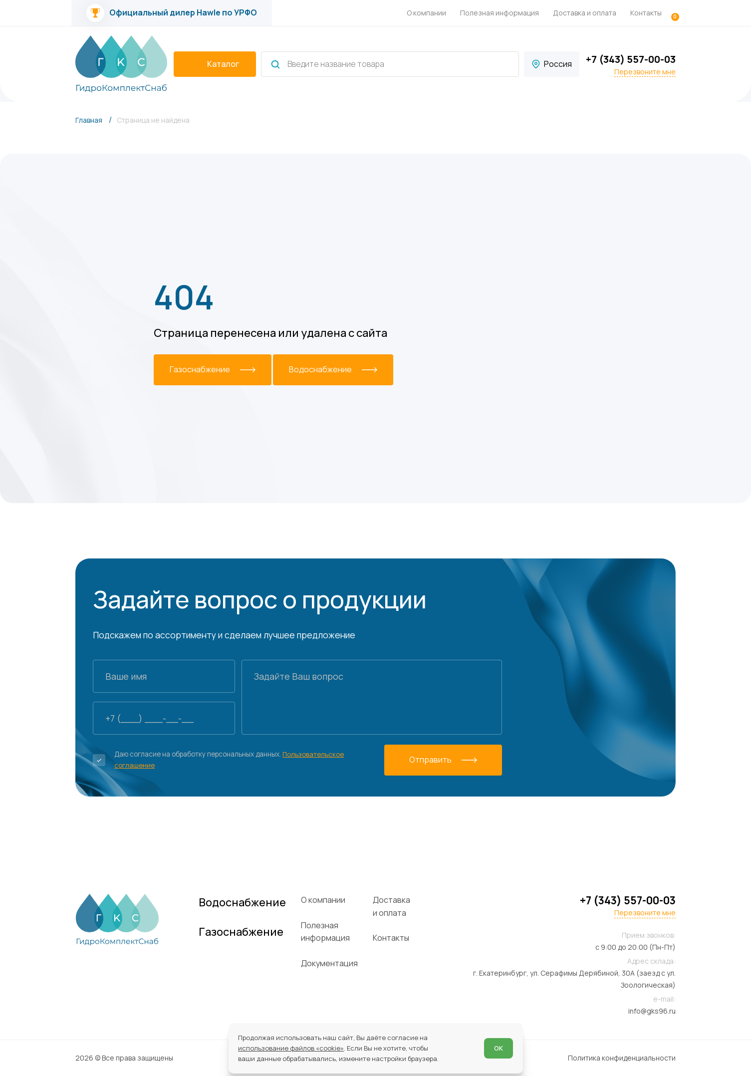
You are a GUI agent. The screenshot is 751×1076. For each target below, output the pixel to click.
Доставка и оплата (584, 12)
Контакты (646, 12)
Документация (341, 963)
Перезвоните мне (645, 71)
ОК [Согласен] (498, 1047)
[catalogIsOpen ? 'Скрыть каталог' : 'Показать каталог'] (215, 64)
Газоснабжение (251, 933)
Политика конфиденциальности (622, 1058)
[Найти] (275, 64)
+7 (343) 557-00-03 (631, 59)
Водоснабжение (252, 902)
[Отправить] (446, 760)
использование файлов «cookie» (291, 1047)
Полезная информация (499, 12)
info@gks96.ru (652, 1011)
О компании (426, 12)
